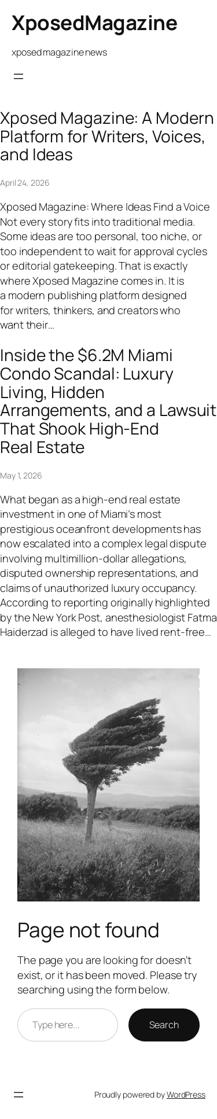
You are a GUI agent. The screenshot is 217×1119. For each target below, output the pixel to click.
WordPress (186, 1094)
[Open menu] (18, 76)
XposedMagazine (94, 22)
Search (164, 1024)
